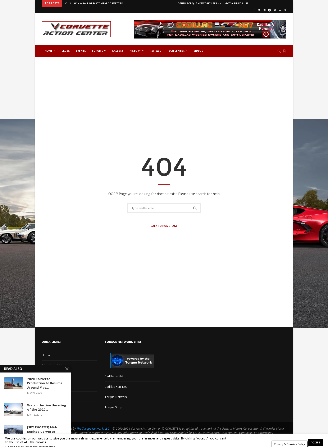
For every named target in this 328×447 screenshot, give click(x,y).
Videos (198, 51)
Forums (97, 51)
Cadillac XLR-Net (116, 387)
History (135, 51)
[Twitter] (259, 10)
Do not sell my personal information (30, 442)
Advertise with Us (53, 365)
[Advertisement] (164, 93)
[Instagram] (264, 10)
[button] (66, 3)
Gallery (117, 51)
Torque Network (116, 397)
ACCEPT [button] (315, 438)
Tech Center (175, 51)
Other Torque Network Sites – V (199, 3)
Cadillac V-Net (114, 376)
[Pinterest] (269, 10)
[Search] (279, 51)
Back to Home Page (164, 226)
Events (81, 51)
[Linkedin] (275, 10)
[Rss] (285, 10)
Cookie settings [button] (294, 438)
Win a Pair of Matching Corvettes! (98, 3)
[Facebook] (254, 10)
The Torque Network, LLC (93, 428)
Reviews (155, 51)
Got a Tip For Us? (236, 3)
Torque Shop (113, 407)
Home (49, 51)
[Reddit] (280, 10)
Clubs (66, 51)
